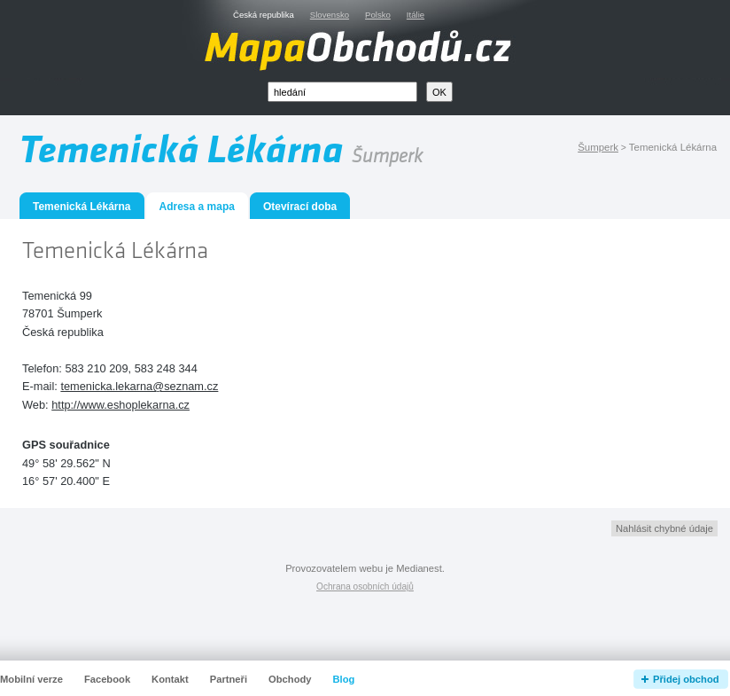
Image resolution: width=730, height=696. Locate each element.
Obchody (289, 679)
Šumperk (598, 147)
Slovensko (329, 15)
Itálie (415, 15)
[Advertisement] (511, 361)
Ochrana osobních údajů (365, 586)
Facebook (107, 679)
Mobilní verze (31, 679)
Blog (344, 679)
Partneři (228, 679)
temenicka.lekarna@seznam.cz (139, 386)
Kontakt (170, 679)
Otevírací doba (300, 206)
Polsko (378, 15)
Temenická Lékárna (82, 206)
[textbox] (342, 92)
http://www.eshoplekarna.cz (120, 404)
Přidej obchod (686, 679)
